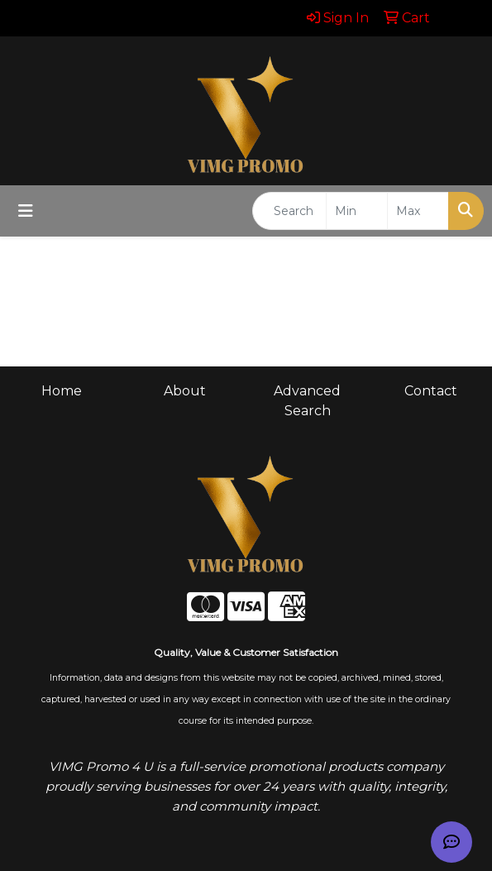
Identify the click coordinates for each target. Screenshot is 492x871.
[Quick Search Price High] (418, 211)
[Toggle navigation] (25, 211)
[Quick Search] (289, 211)
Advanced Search (307, 401)
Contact (430, 391)
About (185, 391)
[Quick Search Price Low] (357, 211)
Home (61, 391)
